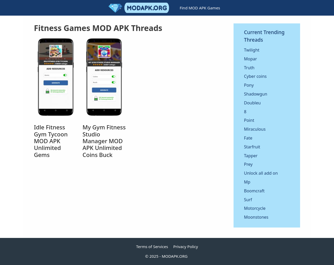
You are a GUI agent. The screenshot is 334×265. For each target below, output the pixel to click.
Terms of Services (152, 246)
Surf (248, 200)
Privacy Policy (185, 246)
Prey (248, 164)
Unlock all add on (261, 173)
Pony (249, 85)
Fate (248, 138)
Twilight (251, 50)
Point (249, 120)
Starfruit (252, 147)
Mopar (250, 59)
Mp (247, 182)
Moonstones (256, 217)
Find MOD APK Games (200, 7)
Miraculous (255, 129)
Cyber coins (255, 76)
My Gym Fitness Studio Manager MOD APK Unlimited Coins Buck (104, 141)
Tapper (251, 156)
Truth (249, 68)
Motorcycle (255, 208)
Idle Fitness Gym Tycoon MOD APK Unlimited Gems (51, 141)
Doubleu (252, 103)
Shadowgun (255, 94)
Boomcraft (254, 191)
